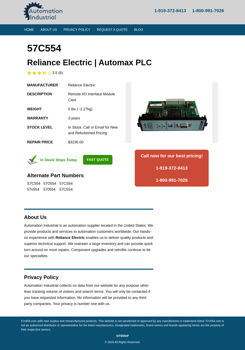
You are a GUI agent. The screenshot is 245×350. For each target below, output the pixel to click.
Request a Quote (112, 29)
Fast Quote (98, 160)
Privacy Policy (77, 29)
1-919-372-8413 (172, 168)
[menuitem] (29, 30)
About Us (49, 29)
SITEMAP (122, 335)
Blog (138, 29)
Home (29, 29)
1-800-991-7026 (172, 180)
